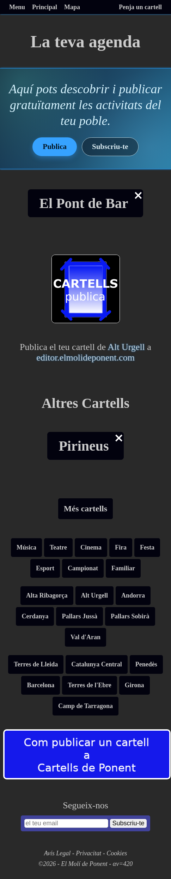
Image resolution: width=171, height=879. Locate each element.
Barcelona (40, 685)
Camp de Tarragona (85, 705)
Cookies (116, 853)
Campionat (83, 568)
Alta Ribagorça (46, 595)
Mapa (72, 7)
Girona (134, 685)
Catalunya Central (96, 664)
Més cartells (85, 508)
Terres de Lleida (36, 664)
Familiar (123, 568)
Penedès (146, 664)
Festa (147, 547)
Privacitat (88, 853)
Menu (17, 7)
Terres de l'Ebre (89, 685)
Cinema (91, 547)
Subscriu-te (110, 146)
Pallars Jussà (79, 616)
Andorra (133, 595)
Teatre (58, 547)
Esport (45, 568)
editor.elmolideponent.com (85, 357)
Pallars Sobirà (130, 616)
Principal (44, 7)
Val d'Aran (85, 637)
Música (26, 547)
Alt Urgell (126, 347)
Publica (55, 146)
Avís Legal (57, 853)
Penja (140, 7)
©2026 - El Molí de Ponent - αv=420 (85, 863)
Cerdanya (35, 616)
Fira (121, 547)
